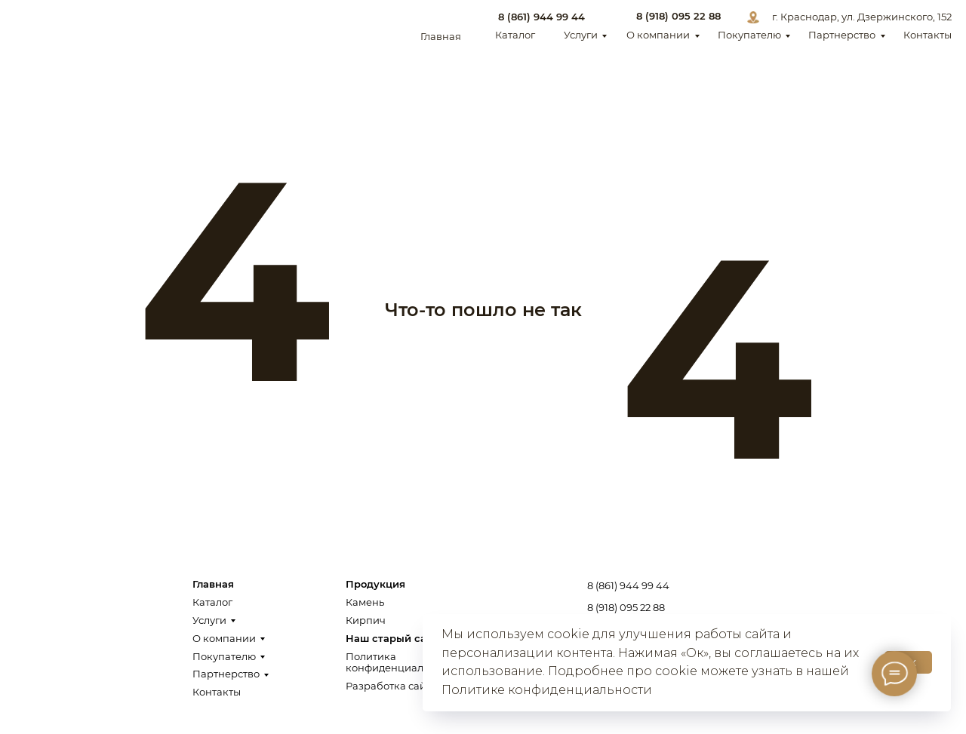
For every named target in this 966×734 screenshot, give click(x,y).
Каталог (515, 35)
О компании (658, 35)
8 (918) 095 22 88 (678, 16)
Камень (365, 602)
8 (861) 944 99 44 (541, 17)
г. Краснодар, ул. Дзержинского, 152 (862, 17)
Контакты (927, 35)
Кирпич (366, 620)
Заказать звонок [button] (869, 598)
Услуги (581, 35)
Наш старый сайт (392, 638)
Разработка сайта (391, 686)
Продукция (375, 584)
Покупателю (749, 35)
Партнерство (841, 35)
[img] (63, 26)
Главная (440, 36)
